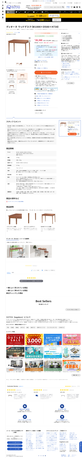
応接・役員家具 (39, 440)
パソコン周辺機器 (29, 445)
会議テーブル (28, 439)
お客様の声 (79, 12)
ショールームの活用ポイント (51, 436)
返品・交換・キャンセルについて (43, 96)
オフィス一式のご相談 (47, 0)
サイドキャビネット (39, 434)
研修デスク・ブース (41, 327)
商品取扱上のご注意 (73, 437)
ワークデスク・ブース (40, 433)
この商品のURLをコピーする (42, 103)
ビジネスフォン (39, 445)
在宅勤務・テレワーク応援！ (51, 433)
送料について (76, 49)
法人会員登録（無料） (49, 57)
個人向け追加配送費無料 (40, 36)
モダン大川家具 (29, 442)
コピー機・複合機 (29, 446)
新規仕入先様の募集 (73, 448)
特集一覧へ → (76, 375)
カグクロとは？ (48, 2)
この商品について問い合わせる (42, 100)
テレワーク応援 (39, 113)
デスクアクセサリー (29, 434)
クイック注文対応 (49, 36)
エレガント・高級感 (69, 74)
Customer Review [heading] (12, 386)
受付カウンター (39, 437)
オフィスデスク (29, 433)
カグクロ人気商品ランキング (51, 439)
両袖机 (17, 327)
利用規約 (69, 455)
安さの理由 (55, 2)
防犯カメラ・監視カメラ (30, 448)
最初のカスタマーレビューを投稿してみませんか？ (31, 281)
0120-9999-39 (36, 5)
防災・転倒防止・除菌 (40, 448)
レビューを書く (17, 32)
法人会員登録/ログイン (41, 47)
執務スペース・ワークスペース (71, 77)
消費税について (55, 40)
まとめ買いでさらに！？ (74, 439)
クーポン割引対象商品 (45, 33)
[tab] (36, 270)
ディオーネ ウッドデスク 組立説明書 (15, 201)
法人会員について (77, 2)
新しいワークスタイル (51, 450)
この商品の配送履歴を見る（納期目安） (44, 93)
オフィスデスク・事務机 (14, 29)
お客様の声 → (21, 386)
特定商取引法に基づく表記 (63, 455)
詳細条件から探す (68, 7)
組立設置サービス (73, 436)
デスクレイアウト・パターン (52, 447)
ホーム (7, 29)
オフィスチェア (29, 436)
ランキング (75, 12)
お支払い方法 (72, 433)
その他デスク (61, 327)
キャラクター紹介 (63, 447)
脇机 (27, 327)
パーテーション (29, 437)
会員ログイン (41, 57)
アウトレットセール (29, 449)
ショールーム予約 (62, 2)
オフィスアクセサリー (40, 443)
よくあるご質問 (71, 12)
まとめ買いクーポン (40, 50)
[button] (78, 386)
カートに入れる (46, 72)
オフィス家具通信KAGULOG (51, 440)
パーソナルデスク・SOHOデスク (41, 29)
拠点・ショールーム (65, 12)
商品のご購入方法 (63, 433)
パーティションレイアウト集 (51, 434)
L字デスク (23, 327)
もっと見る (70, 83)
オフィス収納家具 (39, 436)
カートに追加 (72, 134)
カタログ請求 (69, 2)
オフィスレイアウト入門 (51, 442)
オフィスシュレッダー (40, 446)
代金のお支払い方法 (66, 65)
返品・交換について (73, 434)
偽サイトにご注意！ (73, 447)
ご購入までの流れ (65, 63)
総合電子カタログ (63, 445)
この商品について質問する (42, 68)
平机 (8, 327)
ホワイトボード (39, 439)
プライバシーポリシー (74, 455)
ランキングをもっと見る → (73, 309)
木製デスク (33, 327)
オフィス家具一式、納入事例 (51, 437)
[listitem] (16, 394)
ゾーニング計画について (51, 444)
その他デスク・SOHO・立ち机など (27, 29)
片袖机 (12, 327)
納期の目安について (63, 434)
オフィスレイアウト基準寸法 (52, 448)
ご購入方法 (60, 12)
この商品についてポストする (42, 105)
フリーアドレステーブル (52, 327)
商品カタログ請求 (73, 445)
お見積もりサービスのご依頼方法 (43, 98)
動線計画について (50, 445)
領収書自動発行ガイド (64, 439)
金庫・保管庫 (28, 440)
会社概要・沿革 (62, 444)
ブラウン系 (67, 79)
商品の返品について (66, 66)
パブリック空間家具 (39, 442)
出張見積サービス (63, 436)
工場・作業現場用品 (29, 443)
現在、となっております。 (41, 60)
